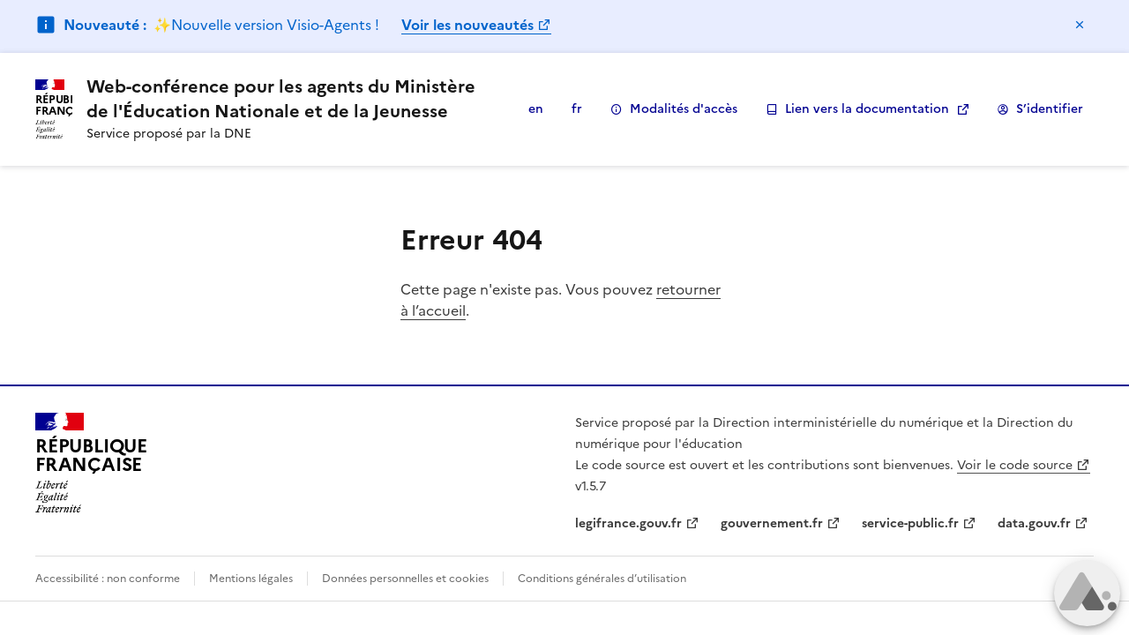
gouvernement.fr (772, 523)
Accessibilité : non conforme (107, 578)
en (535, 109)
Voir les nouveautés (467, 24)
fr (577, 109)
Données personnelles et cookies (405, 578)
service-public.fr (910, 523)
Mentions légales (251, 578)
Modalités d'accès (673, 109)
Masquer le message (1079, 25)
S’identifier (1040, 109)
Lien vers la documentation (857, 109)
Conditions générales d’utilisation (602, 578)
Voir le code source (1015, 465)
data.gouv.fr (1034, 523)
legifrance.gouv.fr (628, 523)
